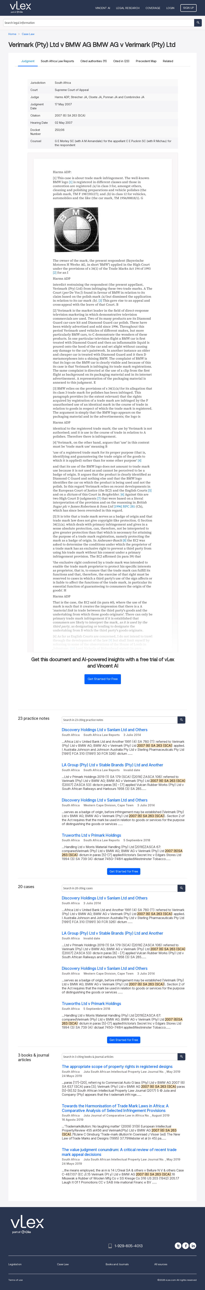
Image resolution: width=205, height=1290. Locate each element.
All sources (160, 1264)
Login (170, 8)
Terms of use (15, 1280)
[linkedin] (193, 1245)
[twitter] (178, 1245)
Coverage (153, 8)
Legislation (15, 1264)
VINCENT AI (102, 8)
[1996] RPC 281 (124, 506)
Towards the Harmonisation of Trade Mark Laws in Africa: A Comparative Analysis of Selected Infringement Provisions (115, 1108)
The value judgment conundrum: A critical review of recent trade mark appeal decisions (119, 1152)
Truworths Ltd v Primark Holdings (91, 835)
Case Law (63, 1264)
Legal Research (128, 8)
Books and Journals (117, 1264)
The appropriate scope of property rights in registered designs (117, 1066)
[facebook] (185, 1245)
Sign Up (188, 7)
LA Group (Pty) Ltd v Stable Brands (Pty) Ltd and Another (112, 765)
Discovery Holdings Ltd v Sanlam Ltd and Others (105, 730)
